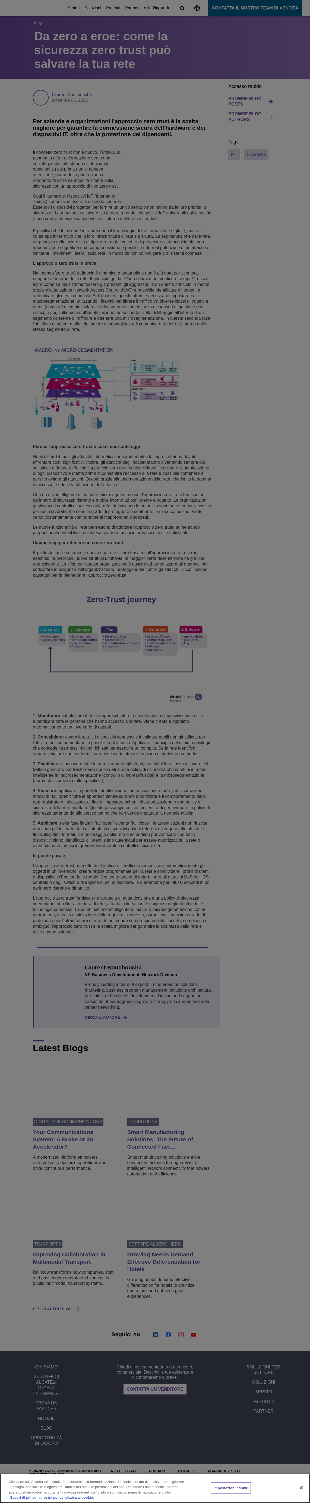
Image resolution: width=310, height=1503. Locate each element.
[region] (155, 1488)
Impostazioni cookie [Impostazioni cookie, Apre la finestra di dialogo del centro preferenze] (231, 1488)
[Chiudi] (301, 1488)
